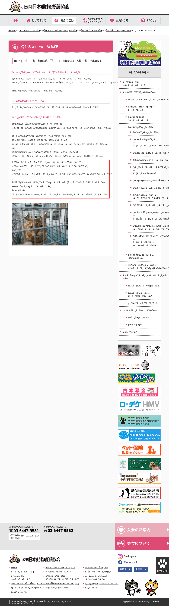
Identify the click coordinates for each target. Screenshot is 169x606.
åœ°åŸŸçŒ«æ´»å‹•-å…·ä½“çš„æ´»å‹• (141, 256)
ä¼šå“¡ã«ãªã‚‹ (19, 592)
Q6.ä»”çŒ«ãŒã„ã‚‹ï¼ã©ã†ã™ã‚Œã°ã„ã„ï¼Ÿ (145, 187)
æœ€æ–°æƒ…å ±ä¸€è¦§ (96, 567)
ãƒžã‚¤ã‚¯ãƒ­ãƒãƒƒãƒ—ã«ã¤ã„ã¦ (141, 108)
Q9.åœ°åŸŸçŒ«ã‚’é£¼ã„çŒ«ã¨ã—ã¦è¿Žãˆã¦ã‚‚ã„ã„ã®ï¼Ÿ (145, 215)
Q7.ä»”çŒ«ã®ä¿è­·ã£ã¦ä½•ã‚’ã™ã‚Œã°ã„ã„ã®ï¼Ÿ (145, 196)
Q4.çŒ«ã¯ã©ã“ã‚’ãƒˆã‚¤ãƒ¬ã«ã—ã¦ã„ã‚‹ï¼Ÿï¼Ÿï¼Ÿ (145, 170)
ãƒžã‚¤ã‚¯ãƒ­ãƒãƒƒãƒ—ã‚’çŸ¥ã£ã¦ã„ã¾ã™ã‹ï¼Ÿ (62, 578)
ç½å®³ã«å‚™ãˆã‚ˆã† (142, 303)
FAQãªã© (91, 588)
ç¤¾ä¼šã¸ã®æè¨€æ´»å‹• (140, 310)
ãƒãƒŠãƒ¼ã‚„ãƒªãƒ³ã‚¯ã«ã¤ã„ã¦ (104, 583)
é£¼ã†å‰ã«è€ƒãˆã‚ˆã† (143, 285)
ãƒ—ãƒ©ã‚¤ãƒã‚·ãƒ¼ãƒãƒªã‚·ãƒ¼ (54, 601)
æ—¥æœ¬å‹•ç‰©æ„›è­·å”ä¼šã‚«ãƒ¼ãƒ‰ (96, 578)
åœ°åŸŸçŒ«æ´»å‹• (91, 30)
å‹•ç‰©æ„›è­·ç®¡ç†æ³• (57, 588)
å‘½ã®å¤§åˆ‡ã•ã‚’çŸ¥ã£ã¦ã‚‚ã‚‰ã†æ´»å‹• (141, 277)
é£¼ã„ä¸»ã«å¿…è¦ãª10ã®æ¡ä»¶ (140, 294)
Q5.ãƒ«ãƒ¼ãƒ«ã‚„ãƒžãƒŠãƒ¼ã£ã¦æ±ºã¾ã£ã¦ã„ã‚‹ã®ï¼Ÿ (145, 180)
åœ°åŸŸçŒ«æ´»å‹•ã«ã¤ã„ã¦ (139, 118)
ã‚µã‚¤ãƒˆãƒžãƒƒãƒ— (22, 601)
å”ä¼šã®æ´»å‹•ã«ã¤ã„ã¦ (134, 83)
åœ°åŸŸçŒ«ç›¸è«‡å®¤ (118, 30)
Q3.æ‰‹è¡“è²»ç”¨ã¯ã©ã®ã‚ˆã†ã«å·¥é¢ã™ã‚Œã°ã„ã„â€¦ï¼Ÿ (145, 160)
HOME (12, 30)
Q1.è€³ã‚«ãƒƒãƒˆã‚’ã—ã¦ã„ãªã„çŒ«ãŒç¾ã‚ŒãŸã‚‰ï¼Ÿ (145, 142)
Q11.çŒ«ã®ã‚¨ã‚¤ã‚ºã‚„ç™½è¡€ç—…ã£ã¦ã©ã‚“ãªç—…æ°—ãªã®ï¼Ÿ (145, 241)
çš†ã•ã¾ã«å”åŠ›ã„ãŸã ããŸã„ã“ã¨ (37, 583)
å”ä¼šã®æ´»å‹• (29, 30)
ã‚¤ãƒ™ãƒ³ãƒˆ (130, 332)
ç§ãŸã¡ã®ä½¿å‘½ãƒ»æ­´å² (27, 588)
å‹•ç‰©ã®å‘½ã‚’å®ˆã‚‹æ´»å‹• (60, 30)
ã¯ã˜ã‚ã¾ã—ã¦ (22, 572)
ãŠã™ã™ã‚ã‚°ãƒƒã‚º (98, 572)
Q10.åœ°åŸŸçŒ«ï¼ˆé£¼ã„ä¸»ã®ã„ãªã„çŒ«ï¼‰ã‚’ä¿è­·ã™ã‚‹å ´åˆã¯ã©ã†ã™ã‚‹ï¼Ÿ (145, 227)
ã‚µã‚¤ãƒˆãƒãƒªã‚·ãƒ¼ (23, 603)
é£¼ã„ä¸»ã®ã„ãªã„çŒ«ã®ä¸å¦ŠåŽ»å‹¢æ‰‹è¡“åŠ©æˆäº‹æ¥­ (143, 99)
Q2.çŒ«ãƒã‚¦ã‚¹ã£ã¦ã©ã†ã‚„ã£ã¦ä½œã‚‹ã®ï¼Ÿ (145, 152)
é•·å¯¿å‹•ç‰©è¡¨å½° (139, 317)
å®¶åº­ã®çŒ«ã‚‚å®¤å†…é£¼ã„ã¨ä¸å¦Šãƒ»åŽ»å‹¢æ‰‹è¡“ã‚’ (143, 267)
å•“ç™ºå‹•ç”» (135, 324)
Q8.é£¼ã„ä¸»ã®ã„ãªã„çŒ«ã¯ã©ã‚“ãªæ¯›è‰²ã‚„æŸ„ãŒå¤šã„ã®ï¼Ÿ (145, 205)
